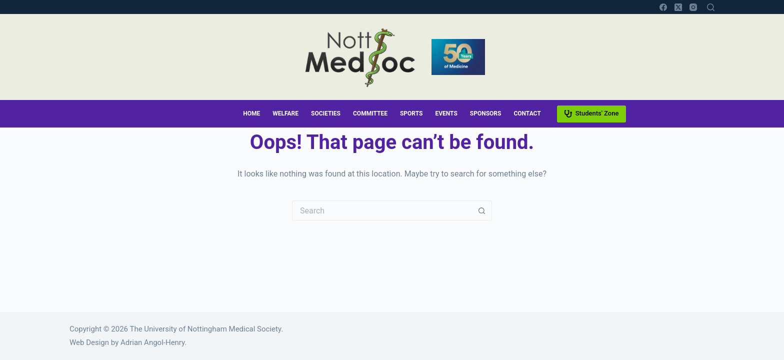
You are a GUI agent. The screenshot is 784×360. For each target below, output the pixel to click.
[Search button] (482, 210)
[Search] (710, 7)
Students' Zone (591, 114)
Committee (370, 113)
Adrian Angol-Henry (152, 342)
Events (446, 113)
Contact (527, 113)
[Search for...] (382, 210)
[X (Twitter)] (678, 7)
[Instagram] (693, 7)
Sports (411, 113)
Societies (325, 113)
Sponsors (486, 113)
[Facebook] (663, 7)
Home (251, 113)
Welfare (285, 113)
